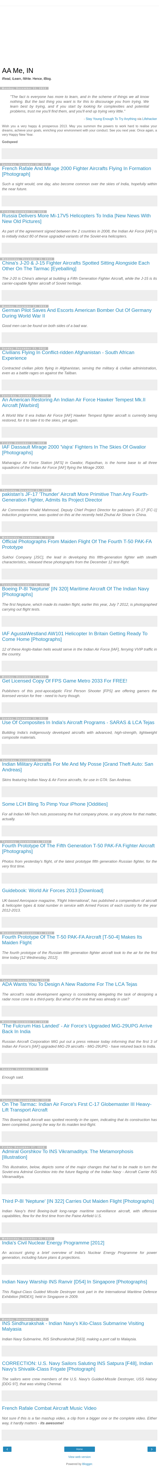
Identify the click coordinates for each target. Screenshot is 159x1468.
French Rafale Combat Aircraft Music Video (49, 1408)
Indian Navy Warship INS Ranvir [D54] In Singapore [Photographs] (74, 1281)
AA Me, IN (17, 70)
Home (79, 1449)
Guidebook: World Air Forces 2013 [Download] (52, 890)
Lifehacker (149, 119)
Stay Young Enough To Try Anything (111, 119)
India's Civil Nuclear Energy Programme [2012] (53, 1242)
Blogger (87, 1464)
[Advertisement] (79, 36)
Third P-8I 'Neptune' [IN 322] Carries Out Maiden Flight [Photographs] (78, 1201)
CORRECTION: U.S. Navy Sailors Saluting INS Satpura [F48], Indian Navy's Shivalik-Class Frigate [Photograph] (77, 1366)
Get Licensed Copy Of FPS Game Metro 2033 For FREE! (64, 681)
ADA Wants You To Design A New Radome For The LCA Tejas (69, 984)
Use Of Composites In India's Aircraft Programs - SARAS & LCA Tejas (78, 722)
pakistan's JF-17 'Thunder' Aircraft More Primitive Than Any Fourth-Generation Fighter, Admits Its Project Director (75, 497)
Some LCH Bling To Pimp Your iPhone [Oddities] (55, 804)
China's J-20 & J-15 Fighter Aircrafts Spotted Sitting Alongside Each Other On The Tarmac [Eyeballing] (76, 265)
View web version (79, 1457)
